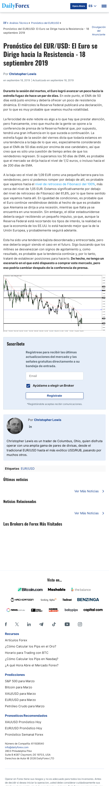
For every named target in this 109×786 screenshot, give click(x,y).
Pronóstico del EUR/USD (45, 22)
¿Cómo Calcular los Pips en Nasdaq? (31, 659)
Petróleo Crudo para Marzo (25, 706)
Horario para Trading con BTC (26, 653)
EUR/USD (28, 468)
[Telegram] (41, 624)
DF (5, 23)
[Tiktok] (54, 624)
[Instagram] (80, 624)
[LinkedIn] (29, 624)
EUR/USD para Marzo (20, 700)
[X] (17, 624)
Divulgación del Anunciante (99, 30)
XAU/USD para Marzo (20, 694)
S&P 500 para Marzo (20, 681)
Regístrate (54, 395)
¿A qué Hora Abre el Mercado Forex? (32, 665)
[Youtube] (67, 624)
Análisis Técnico (18, 22)
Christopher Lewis (47, 420)
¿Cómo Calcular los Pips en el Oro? (30, 646)
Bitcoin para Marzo (18, 687)
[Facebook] (6, 624)
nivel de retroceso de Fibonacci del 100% (65, 184)
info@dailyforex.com (16, 747)
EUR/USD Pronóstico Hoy (23, 728)
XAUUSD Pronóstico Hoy (23, 722)
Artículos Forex (16, 640)
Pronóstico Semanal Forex (24, 734)
